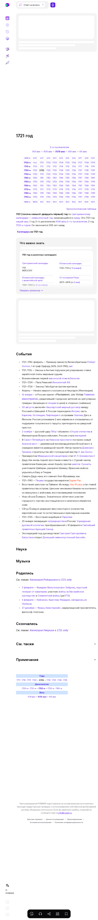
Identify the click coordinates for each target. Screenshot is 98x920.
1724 (61, 170)
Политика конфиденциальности (69, 822)
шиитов (76, 464)
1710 (35, 166)
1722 (48, 170)
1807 (80, 202)
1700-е (27, 162)
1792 (48, 197)
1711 (41, 166)
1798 (86, 197)
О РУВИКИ (8, 892)
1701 (42, 162)
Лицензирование (74, 819)
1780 (35, 193)
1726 (74, 170)
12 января (76, 268)
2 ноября (27, 431)
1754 (61, 181)
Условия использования (40, 822)
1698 (86, 158)
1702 (48, 162)
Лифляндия (52, 415)
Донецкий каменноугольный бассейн (64, 537)
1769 (93, 185)
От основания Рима (69, 277)
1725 (67, 170)
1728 (86, 170)
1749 (93, 177)
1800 (35, 201)
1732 (48, 174)
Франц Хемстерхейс (49, 607)
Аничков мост (29, 443)
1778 (86, 189)
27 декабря (28, 607)
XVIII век (60, 151)
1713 (55, 166)
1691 (41, 158)
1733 (55, 174)
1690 (35, 158)
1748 (86, 177)
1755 (67, 181)
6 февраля (27, 599)
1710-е (27, 166)
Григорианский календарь (35, 263)
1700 (35, 162)
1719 (93, 166)
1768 (86, 185)
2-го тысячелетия (77, 221)
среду (76, 217)
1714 (61, 166)
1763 (55, 185)
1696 (74, 158)
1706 (74, 162)
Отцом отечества (80, 431)
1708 (86, 162)
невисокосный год (42, 217)
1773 (55, 189)
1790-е (27, 197)
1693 (55, 158)
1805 (67, 202)
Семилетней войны (49, 595)
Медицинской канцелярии (53, 455)
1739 (93, 174)
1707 (80, 162)
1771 (42, 189)
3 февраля (27, 587)
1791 (42, 197)
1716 (74, 166)
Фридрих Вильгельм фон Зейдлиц (56, 587)
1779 (93, 189)
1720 (35, 170)
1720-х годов (23, 225)
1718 (86, 166)
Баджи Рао (75, 480)
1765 (67, 185)
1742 (48, 177)
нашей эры (22, 221)
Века (41, 692)
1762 (48, 185)
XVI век (36, 151)
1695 (67, 158)
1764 (61, 185)
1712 (48, 166)
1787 (80, 193)
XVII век (47, 151)
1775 (67, 189)
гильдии (52, 402)
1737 (80, 174)
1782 (48, 193)
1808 (86, 202)
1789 (93, 193)
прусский (81, 587)
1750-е (27, 181)
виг (71, 366)
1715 (67, 166)
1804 (61, 202)
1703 (54, 162)
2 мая (76, 282)
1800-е (27, 202)
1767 (80, 185)
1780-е (27, 193)
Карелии (26, 415)
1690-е (27, 158)
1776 (74, 189)
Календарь (23, 231)
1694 (61, 158)
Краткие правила (35, 819)
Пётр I (54, 431)
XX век (83, 151)
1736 (74, 174)
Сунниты (86, 464)
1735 (67, 174)
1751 (42, 181)
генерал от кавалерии (34, 591)
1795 (67, 197)
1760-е (27, 185)
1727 (80, 170)
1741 (42, 177)
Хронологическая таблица (81, 208)
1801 (42, 202)
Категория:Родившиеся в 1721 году (51, 579)
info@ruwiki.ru (65, 812)
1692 (48, 158)
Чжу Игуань (75, 484)
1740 (35, 177)
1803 (55, 202)
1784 (61, 193)
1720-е (27, 170)
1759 (93, 181)
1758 (86, 181)
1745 (67, 177)
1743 (55, 177)
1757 (80, 181)
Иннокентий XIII (61, 382)
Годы (42, 676)
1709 (93, 162)
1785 (67, 193)
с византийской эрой (32, 280)
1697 (80, 158)
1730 (35, 174)
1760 (35, 185)
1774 (61, 189)
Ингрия (75, 411)
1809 (93, 202)
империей (80, 435)
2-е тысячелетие (59, 147)
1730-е (27, 174)
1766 (74, 185)
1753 (55, 181)
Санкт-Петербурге (34, 439)
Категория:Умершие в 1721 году (49, 630)
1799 (93, 197)
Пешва (39, 480)
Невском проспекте (60, 439)
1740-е (27, 177)
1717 (80, 166)
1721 (41, 170)
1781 (42, 193)
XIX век (72, 151)
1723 (55, 170)
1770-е (27, 189)
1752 (48, 181)
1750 (35, 181)
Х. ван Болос (85, 451)
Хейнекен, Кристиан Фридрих (53, 599)
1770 (35, 189)
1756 (74, 181)
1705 (67, 162)
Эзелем (78, 415)
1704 (61, 162)
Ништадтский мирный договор (63, 407)
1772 (48, 189)
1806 (74, 202)
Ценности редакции (55, 819)
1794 (61, 197)
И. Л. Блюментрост (84, 455)
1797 (80, 197)
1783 (55, 193)
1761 (42, 185)
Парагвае (67, 516)
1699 (93, 158)
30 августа (28, 407)
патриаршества (56, 521)
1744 (61, 177)
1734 (61, 174)
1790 (35, 197)
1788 (86, 193)
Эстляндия (39, 415)
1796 (74, 197)
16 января (27, 394)
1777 (80, 189)
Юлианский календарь (70, 263)
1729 (93, 170)
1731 (42, 174)
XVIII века (61, 221)
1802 (48, 202)
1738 (86, 174)
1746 (74, 177)
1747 (80, 177)
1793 (55, 197)
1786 (74, 193)
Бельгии (75, 378)
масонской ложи (58, 378)
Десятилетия (42, 684)
